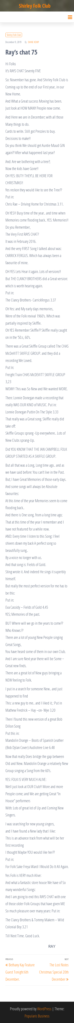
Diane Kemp (33, 42)
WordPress (44, 1008)
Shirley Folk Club (34, 5)
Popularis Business (37, 1016)
